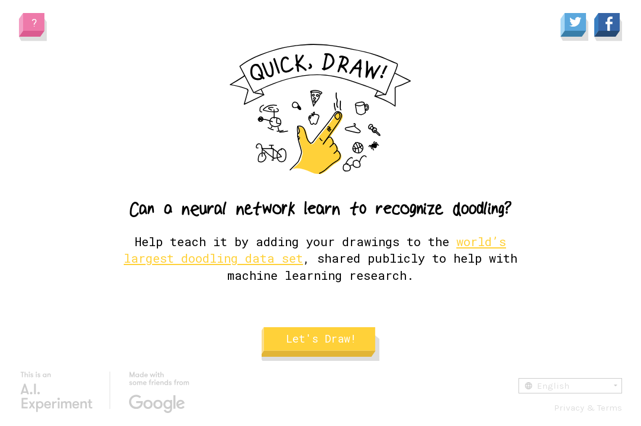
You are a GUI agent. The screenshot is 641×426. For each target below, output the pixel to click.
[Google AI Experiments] (105, 392)
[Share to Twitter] (574, 28)
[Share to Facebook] (608, 28)
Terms (609, 407)
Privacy (569, 407)
